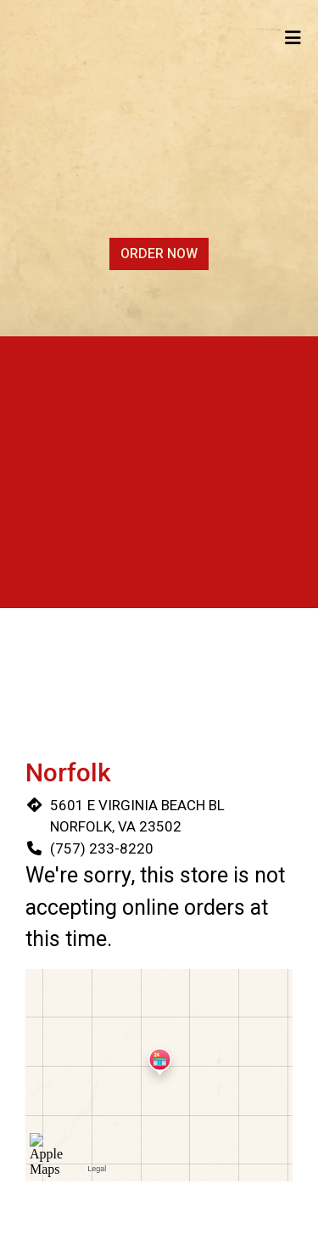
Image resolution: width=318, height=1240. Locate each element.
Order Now (159, 253)
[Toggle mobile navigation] (293, 38)
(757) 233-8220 (101, 848)
